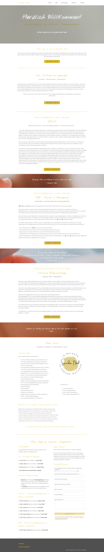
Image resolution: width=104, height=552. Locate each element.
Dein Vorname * (58, 489)
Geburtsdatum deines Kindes (62, 484)
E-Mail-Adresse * (58, 494)
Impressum (21, 543)
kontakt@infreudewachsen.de (61, 518)
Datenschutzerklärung (24, 546)
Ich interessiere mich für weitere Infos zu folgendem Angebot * (68, 469)
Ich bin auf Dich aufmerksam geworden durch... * (67, 474)
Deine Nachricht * (59, 499)
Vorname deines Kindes (60, 479)
